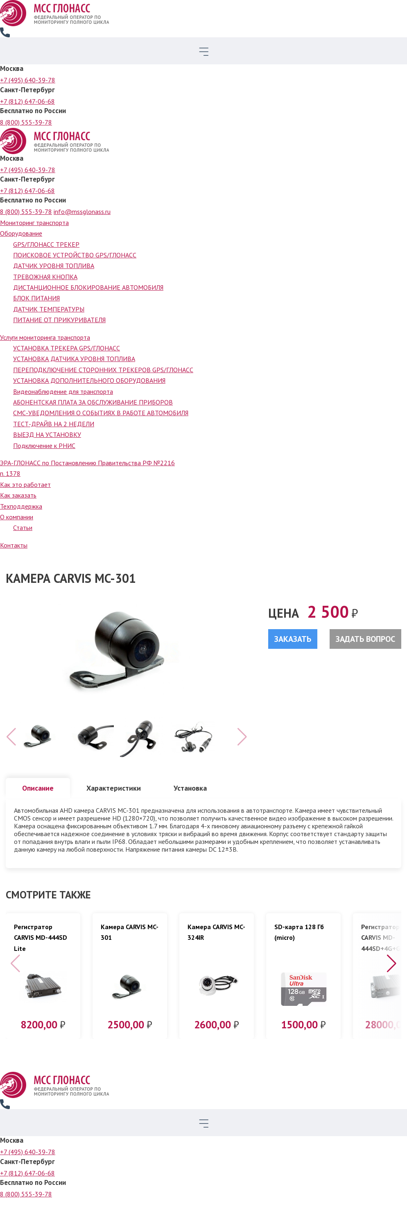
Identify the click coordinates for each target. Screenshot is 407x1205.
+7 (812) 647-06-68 (27, 101)
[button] (391, 969)
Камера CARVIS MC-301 (129, 937)
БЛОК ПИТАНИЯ (36, 298)
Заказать (292, 639)
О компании (16, 517)
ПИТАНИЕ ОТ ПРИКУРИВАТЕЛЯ (59, 320)
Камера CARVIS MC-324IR (216, 937)
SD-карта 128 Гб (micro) (299, 937)
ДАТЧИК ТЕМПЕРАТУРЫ (48, 309)
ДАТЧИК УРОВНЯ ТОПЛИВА (53, 265)
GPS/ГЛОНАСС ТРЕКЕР (46, 244)
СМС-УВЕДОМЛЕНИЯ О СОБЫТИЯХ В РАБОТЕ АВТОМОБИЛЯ (100, 413)
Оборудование (21, 233)
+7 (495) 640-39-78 (27, 80)
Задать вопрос (365, 639)
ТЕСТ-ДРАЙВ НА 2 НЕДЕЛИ (53, 424)
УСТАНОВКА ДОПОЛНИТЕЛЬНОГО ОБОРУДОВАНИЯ (89, 380)
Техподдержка (21, 506)
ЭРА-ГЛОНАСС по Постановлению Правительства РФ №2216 (87, 463)
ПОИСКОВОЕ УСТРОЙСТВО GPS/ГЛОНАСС (74, 255)
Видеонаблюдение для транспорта (63, 391)
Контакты (13, 545)
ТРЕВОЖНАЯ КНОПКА (45, 277)
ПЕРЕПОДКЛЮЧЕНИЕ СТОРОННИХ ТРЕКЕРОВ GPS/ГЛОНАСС (103, 370)
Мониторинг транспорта (34, 222)
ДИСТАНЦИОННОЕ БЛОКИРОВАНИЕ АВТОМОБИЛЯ (88, 287)
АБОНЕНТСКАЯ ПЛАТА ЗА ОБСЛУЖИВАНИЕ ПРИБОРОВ (93, 402)
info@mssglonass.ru (82, 211)
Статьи (22, 527)
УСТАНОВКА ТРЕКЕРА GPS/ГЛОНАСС (66, 348)
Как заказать (18, 495)
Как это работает (25, 484)
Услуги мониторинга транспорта (45, 337)
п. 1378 (10, 473)
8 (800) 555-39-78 (26, 122)
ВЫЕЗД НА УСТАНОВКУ (47, 434)
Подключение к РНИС (44, 445)
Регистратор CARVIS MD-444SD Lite (40, 943)
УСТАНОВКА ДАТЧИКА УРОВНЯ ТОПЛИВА (74, 359)
